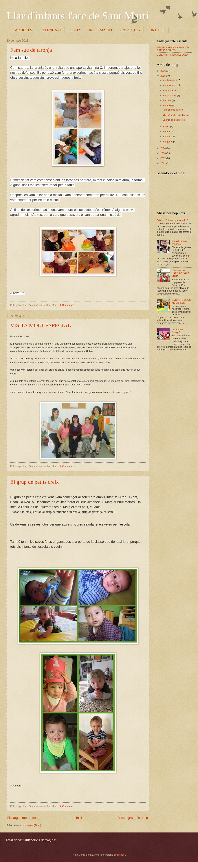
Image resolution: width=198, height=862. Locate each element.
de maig (167, 105)
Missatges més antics (133, 818)
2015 (163, 75)
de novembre (170, 85)
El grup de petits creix (34, 482)
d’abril (166, 126)
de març (167, 131)
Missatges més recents (23, 818)
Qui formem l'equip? (178, 331)
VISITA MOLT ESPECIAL (40, 325)
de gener (168, 141)
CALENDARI (50, 30)
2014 (163, 148)
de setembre (170, 95)
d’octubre (168, 90)
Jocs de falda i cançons (179, 242)
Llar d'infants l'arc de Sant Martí (77, 16)
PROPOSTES (130, 30)
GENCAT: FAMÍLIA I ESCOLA (172, 54)
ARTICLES (23, 30)
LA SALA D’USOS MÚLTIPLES (181, 301)
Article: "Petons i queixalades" (172, 220)
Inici (79, 818)
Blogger (121, 854)
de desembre (170, 80)
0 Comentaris (67, 305)
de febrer (168, 136)
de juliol (167, 100)
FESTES (74, 30)
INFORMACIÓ (100, 30)
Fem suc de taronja (31, 50)
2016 (163, 70)
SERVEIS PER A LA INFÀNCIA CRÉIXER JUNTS (173, 49)
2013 (163, 153)
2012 (163, 158)
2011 (163, 163)
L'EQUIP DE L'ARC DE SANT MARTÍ (180, 273)
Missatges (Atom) (32, 825)
